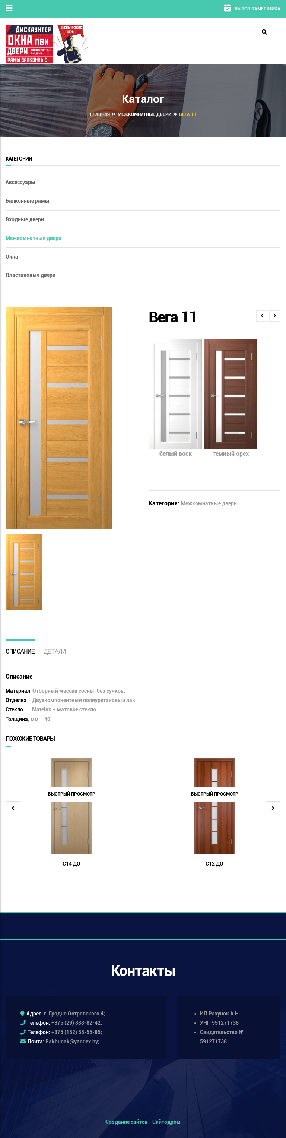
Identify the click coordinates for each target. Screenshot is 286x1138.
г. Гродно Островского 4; (74, 1014)
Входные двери (25, 219)
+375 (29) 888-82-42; (76, 1023)
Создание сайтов (126, 1122)
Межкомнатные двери (144, 114)
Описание (20, 651)
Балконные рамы (28, 201)
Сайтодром (166, 1122)
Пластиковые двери (30, 275)
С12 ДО (214, 864)
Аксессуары (20, 182)
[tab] (20, 650)
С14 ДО (71, 864)
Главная (100, 114)
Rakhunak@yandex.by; (72, 1041)
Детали (55, 651)
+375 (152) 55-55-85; (76, 1032)
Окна (12, 257)
